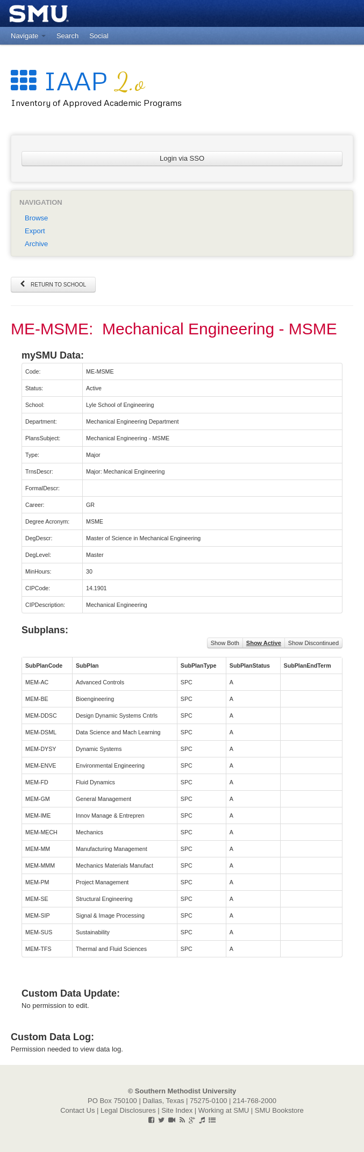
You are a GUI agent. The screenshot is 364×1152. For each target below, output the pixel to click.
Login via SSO (182, 158)
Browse (36, 218)
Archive (36, 244)
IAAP (78, 80)
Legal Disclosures (128, 1110)
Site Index (176, 1110)
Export (35, 231)
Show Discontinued (313, 643)
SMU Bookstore (279, 1110)
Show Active (263, 643)
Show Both (225, 643)
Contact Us (77, 1110)
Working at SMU (223, 1110)
